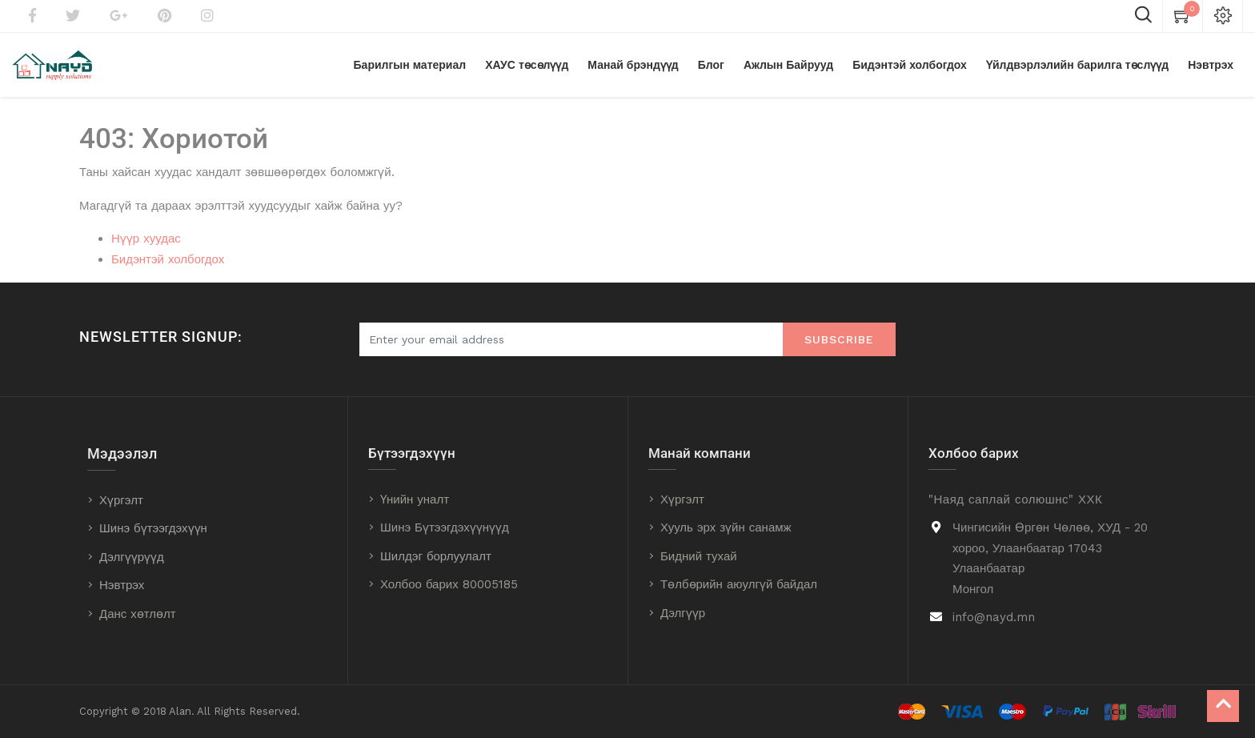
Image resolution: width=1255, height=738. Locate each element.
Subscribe (839, 339)
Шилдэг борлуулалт (435, 556)
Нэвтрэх (121, 585)
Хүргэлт (121, 500)
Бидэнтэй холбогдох (167, 259)
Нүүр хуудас (146, 238)
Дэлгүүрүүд (131, 557)
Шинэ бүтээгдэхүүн (153, 528)
